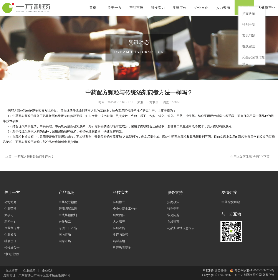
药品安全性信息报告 (181, 228)
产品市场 (137, 8)
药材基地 (119, 241)
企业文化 (202, 8)
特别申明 (173, 208)
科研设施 (119, 228)
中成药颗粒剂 (68, 215)
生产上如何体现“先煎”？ (246, 156)
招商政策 (173, 202)
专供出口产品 (68, 228)
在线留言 (173, 221)
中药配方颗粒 (68, 202)
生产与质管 (120, 234)
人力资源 (224, 8)
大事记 (8, 215)
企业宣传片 (12, 228)
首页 (93, 8)
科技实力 (158, 8)
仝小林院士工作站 (125, 208)
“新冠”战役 (11, 254)
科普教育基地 (122, 247)
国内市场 (65, 234)
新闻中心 (10, 221)
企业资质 (10, 234)
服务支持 (245, 8)
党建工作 (180, 8)
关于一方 (115, 8)
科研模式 (119, 202)
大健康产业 (267, 8)
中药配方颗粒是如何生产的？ (34, 156)
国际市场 (65, 241)
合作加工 (65, 221)
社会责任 (10, 241)
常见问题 (173, 215)
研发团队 (119, 215)
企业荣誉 (10, 208)
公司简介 (10, 202)
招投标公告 (12, 247)
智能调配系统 (68, 208)
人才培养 (119, 221)
